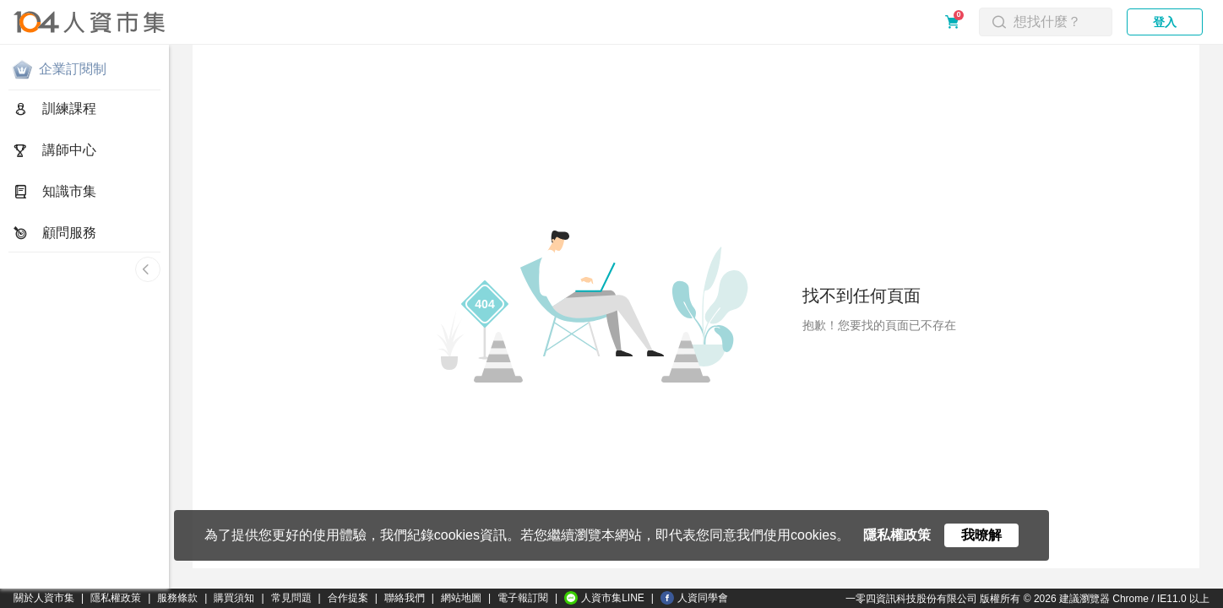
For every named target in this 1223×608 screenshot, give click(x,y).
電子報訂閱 (522, 598)
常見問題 (291, 598)
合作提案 (348, 598)
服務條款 (177, 598)
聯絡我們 (404, 598)
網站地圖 (461, 598)
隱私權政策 (115, 598)
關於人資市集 (44, 598)
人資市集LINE (604, 598)
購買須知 (234, 598)
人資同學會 (694, 598)
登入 (1165, 22)
